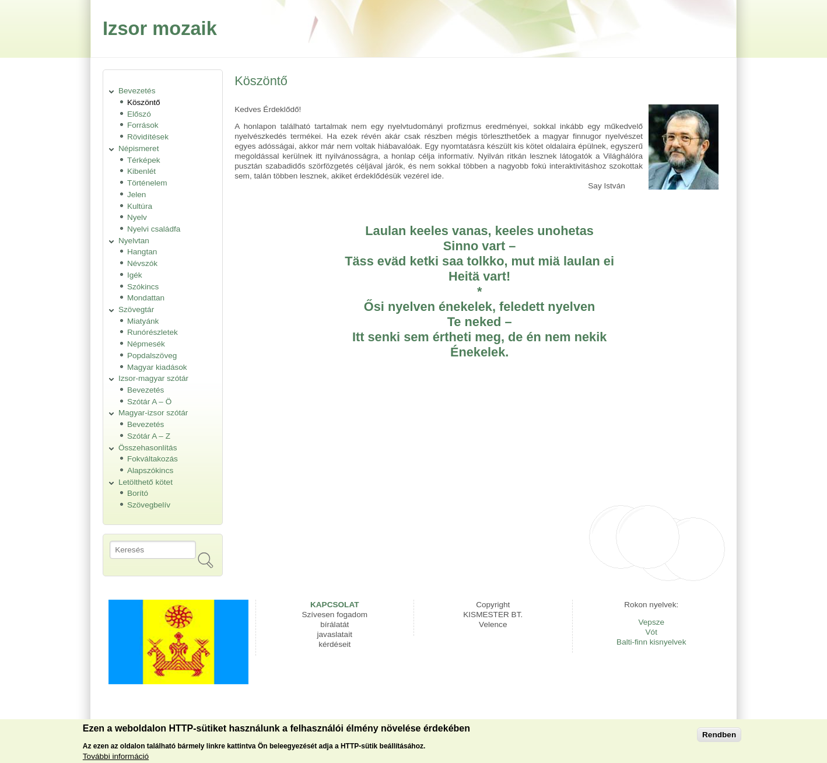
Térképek (143, 160)
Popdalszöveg (152, 355)
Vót (651, 632)
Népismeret (138, 148)
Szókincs (143, 286)
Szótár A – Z (148, 436)
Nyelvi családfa (153, 229)
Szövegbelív (148, 505)
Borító (137, 493)
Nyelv (137, 217)
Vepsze (651, 622)
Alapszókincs (150, 470)
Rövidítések (148, 136)
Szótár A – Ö (149, 401)
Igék (134, 275)
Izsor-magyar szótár (153, 378)
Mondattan (145, 297)
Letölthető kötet (145, 482)
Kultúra (139, 206)
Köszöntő (143, 102)
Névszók (142, 263)
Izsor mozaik (160, 28)
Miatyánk (143, 321)
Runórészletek (152, 332)
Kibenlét (141, 171)
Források (143, 125)
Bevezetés (136, 90)
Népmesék (146, 344)
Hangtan (142, 251)
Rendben (719, 737)
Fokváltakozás (152, 458)
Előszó (139, 114)
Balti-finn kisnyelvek (651, 642)
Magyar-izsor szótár (153, 412)
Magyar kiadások (157, 367)
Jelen (136, 194)
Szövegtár (136, 309)
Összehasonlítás (147, 447)
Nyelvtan (133, 240)
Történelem (147, 182)
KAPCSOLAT (334, 604)
